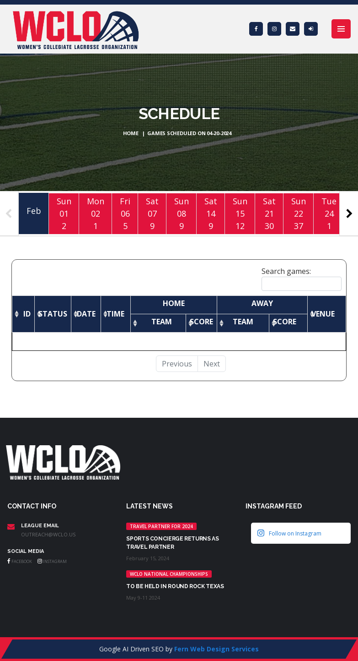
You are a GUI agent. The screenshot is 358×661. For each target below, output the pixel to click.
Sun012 (64, 213)
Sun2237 (298, 213)
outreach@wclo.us (48, 534)
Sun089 (181, 213)
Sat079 (152, 213)
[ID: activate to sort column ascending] (23, 313)
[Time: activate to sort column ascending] (115, 313)
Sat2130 (269, 213)
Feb (34, 210)
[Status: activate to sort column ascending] (53, 313)
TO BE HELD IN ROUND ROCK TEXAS (175, 586)
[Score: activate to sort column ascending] (201, 323)
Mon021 (95, 213)
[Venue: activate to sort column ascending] (326, 313)
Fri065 (125, 213)
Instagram (52, 561)
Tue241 (329, 213)
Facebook (19, 561)
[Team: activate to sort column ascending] (158, 323)
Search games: (302, 278)
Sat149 (210, 213)
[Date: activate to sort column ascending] (86, 313)
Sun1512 (240, 213)
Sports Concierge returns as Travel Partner (172, 542)
